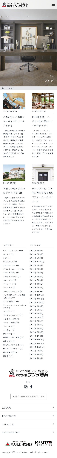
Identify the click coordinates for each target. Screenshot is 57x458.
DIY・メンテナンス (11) (13, 250)
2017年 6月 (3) (36, 317)
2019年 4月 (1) (36, 250)
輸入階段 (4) (8, 356)
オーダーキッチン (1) (12, 276)
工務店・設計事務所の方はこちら (28, 396)
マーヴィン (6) (9, 330)
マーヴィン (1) (9, 326)
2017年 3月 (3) (36, 328)
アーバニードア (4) (11, 265)
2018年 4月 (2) (36, 284)
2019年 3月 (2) (36, 254)
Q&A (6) (6, 258)
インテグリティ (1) (11, 272)
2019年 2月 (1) (36, 258)
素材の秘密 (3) (9, 341)
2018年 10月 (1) (37, 261)
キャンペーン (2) (10, 284)
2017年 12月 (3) (37, 295)
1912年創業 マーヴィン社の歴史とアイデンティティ (42, 121)
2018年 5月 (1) (36, 280)
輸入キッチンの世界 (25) (13, 345)
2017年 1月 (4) (36, 336)
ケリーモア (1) (9, 287)
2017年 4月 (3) (36, 324)
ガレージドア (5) (10, 280)
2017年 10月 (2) (37, 302)
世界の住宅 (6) (9, 334)
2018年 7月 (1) (36, 272)
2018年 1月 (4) (36, 291)
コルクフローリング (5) (13, 291)
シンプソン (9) (9, 311)
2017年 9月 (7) (36, 306)
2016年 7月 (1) (36, 358)
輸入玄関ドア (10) (10, 352)
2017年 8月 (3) (36, 310)
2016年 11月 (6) (37, 343)
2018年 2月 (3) (36, 287)
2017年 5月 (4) (36, 321)
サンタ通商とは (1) (11, 301)
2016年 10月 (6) (37, 347)
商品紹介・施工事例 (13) (13, 337)
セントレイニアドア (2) (13, 315)
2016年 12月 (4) (37, 339)
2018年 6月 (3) (36, 276)
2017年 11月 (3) (37, 299)
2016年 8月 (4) (36, 354)
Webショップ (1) (10, 261)
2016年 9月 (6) (36, 351)
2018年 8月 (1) (36, 269)
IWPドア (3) (8, 254)
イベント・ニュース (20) (13, 269)
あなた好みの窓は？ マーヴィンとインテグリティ (14, 121)
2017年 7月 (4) (36, 313)
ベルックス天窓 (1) (11, 322)
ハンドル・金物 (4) (11, 319)
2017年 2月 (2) (36, 332)
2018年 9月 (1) (36, 265)
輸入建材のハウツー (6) (13, 348)
